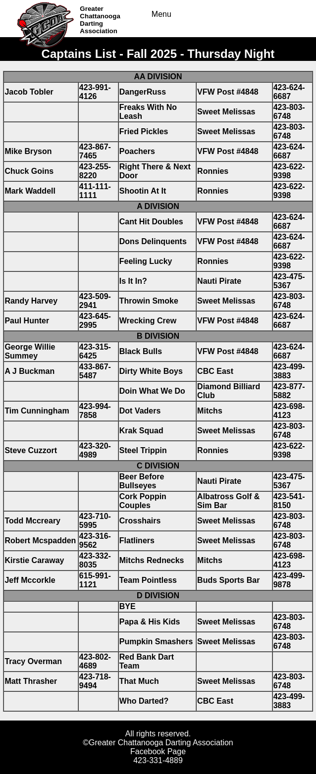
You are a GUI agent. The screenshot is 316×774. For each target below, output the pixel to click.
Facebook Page (158, 751)
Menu (161, 14)
